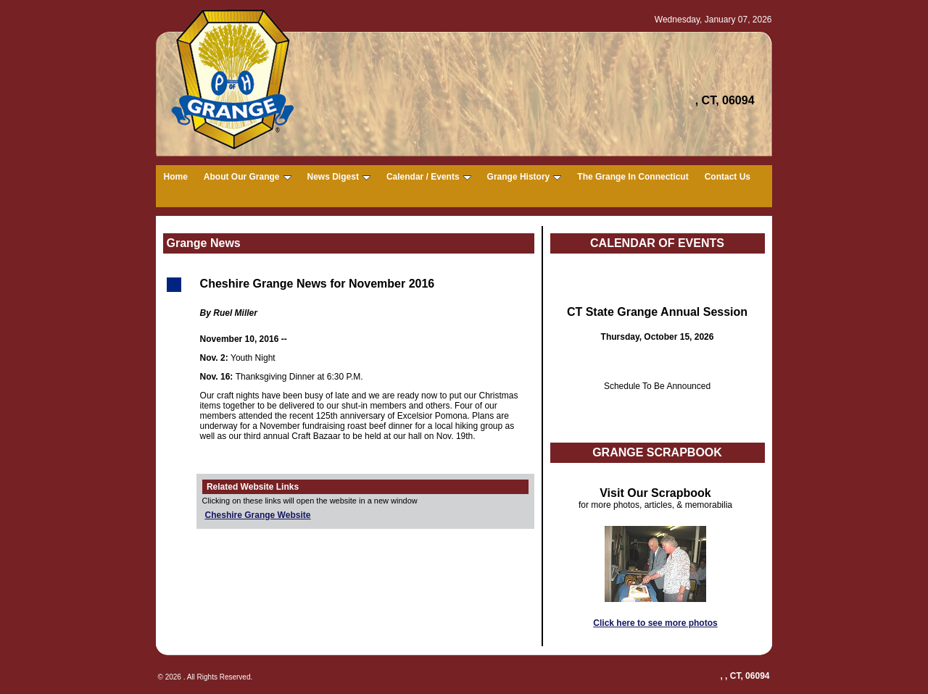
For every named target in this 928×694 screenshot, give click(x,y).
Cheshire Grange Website (258, 515)
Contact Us (727, 177)
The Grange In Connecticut (632, 177)
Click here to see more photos (655, 623)
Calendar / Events (428, 177)
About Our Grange (247, 177)
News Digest (338, 177)
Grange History (524, 177)
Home (176, 177)
